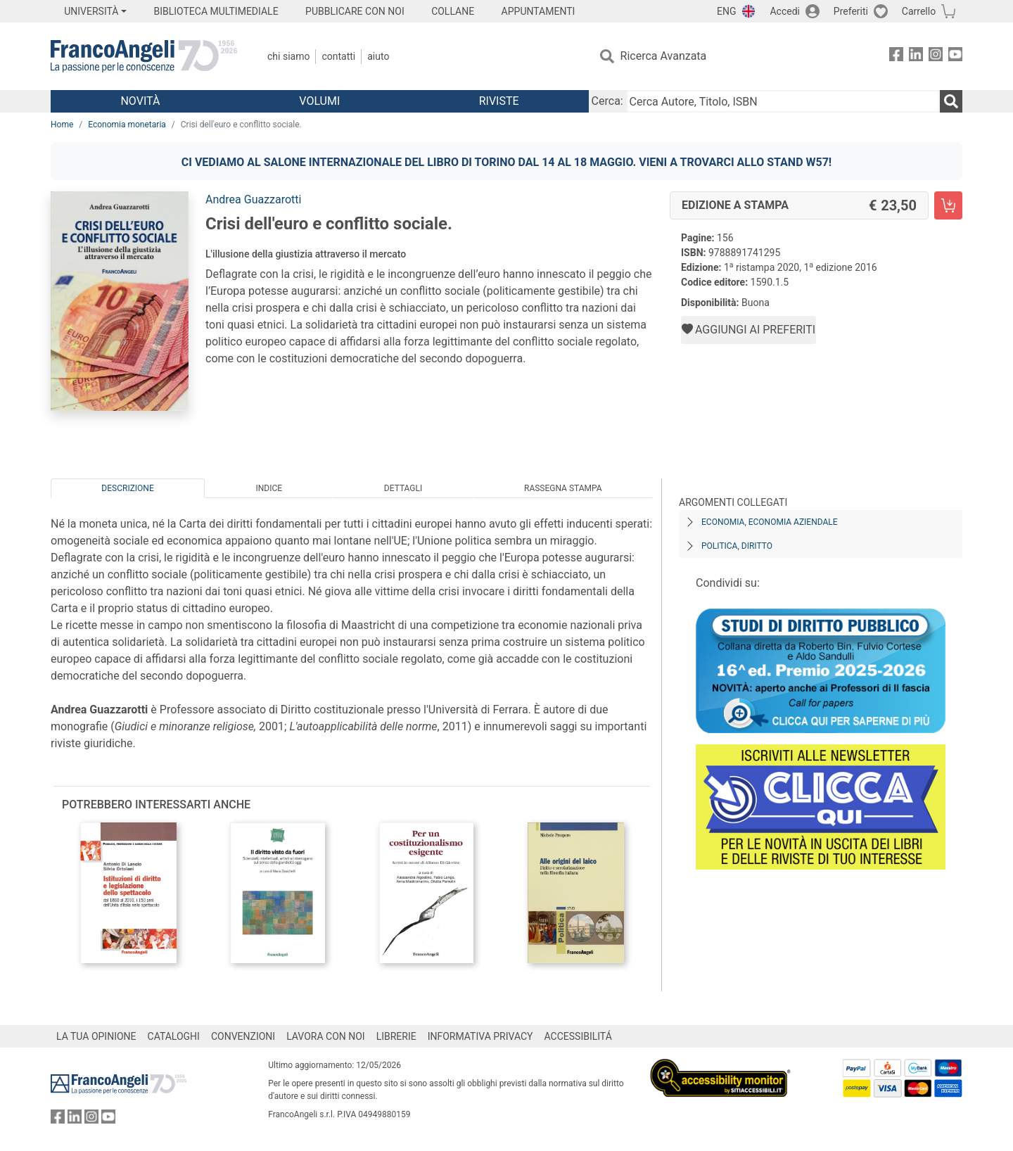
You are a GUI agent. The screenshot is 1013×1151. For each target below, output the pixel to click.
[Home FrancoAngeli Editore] (144, 56)
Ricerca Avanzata (663, 56)
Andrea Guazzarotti (253, 199)
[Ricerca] (951, 101)
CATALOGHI (174, 1036)
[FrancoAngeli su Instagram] (936, 56)
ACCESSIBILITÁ (578, 1036)
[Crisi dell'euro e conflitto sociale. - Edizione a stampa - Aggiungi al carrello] (948, 205)
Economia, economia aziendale (769, 522)
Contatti (338, 56)
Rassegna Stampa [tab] (563, 488)
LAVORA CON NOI (325, 1036)
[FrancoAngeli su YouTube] (955, 56)
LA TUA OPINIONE (96, 1036)
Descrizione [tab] (127, 488)
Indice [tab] (268, 488)
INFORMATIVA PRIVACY (480, 1036)
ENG (726, 11)
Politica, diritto (736, 546)
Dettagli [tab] (403, 488)
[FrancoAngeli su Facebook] (896, 56)
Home (62, 124)
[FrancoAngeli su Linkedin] (916, 56)
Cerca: (607, 101)
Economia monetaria (127, 124)
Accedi (785, 11)
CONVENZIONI (243, 1036)
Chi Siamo (288, 56)
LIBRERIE (396, 1036)
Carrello (919, 11)
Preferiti (851, 11)
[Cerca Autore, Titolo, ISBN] (783, 101)
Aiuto (378, 56)
